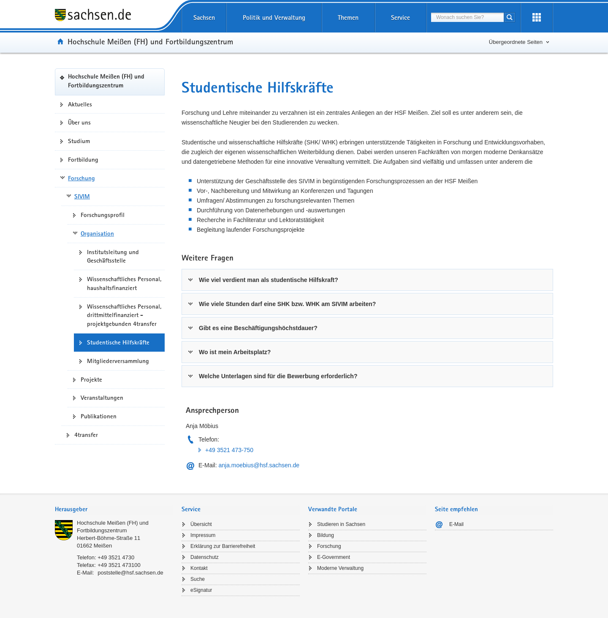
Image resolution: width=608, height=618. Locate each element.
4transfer (86, 435)
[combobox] (467, 17)
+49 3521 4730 (116, 557)
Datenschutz (204, 557)
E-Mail (456, 524)
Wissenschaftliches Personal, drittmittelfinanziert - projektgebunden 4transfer (124, 315)
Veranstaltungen (102, 397)
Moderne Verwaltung (340, 568)
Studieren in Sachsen (341, 524)
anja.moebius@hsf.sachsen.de (258, 465)
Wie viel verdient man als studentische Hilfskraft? (268, 279)
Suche (197, 579)
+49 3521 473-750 (229, 450)
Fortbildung (83, 159)
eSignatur (201, 590)
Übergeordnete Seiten (516, 42)
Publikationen (99, 416)
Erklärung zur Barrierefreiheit (222, 546)
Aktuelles (80, 104)
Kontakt (199, 568)
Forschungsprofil (103, 215)
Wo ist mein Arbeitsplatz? (235, 352)
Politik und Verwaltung (274, 18)
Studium (79, 141)
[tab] (367, 280)
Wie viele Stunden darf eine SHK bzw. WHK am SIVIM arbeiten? (287, 304)
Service (400, 18)
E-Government (333, 557)
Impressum (202, 535)
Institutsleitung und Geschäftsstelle (113, 256)
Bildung (325, 535)
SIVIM (82, 196)
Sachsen (204, 18)
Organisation (97, 233)
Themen (348, 18)
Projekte (91, 379)
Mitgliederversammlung (118, 361)
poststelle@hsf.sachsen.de (130, 572)
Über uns (79, 122)
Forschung (81, 178)
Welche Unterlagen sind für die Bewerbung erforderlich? (278, 376)
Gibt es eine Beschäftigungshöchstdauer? (258, 328)
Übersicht (201, 524)
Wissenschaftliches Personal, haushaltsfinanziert (124, 283)
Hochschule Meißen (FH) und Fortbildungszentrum (150, 41)
